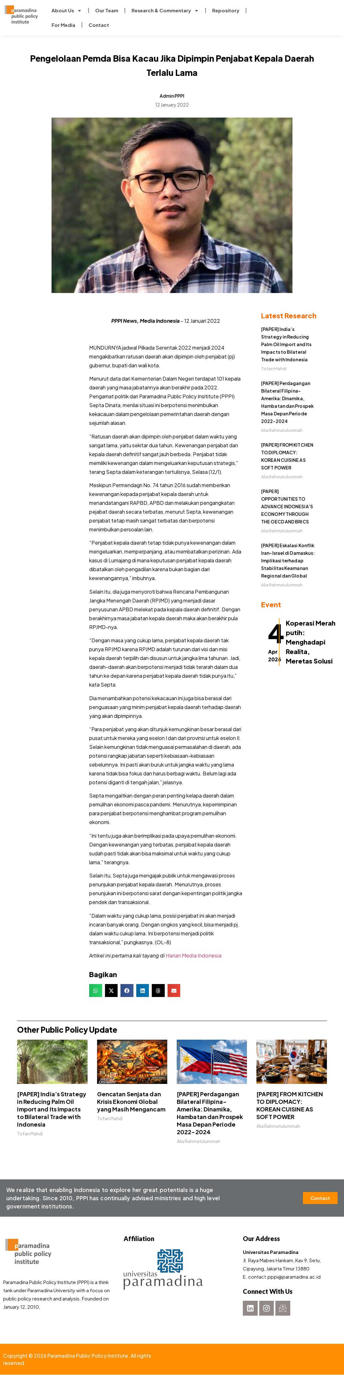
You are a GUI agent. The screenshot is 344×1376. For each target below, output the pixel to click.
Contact (99, 25)
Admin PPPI (172, 96)
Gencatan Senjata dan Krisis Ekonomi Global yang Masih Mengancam (131, 1101)
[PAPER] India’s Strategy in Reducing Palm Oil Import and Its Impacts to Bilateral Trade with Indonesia (286, 344)
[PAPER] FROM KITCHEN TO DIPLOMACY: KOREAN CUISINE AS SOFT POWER (289, 1105)
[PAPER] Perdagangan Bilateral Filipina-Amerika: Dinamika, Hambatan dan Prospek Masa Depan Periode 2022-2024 (210, 1112)
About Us (67, 10)
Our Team (106, 10)
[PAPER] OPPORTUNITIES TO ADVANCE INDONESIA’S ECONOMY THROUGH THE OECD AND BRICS (287, 506)
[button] (95, 990)
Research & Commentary (165, 10)
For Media (63, 25)
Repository (225, 10)
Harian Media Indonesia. (194, 955)
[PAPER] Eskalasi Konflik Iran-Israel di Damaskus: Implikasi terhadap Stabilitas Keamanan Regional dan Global (288, 560)
